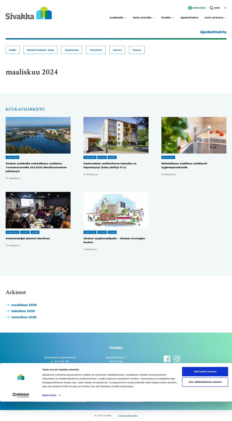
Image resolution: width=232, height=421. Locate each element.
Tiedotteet (95, 50)
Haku (217, 8)
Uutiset (117, 50)
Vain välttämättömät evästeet (205, 401)
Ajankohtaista (189, 17)
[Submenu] (126, 17)
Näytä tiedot (49, 414)
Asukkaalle (116, 17)
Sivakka (166, 17)
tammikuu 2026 (24, 317)
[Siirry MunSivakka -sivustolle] (197, 7)
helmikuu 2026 (23, 311)
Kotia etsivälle (142, 17)
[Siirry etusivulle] (29, 12)
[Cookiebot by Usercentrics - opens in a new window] (21, 414)
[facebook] (167, 358)
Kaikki (12, 50)
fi (225, 8)
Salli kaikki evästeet (205, 391)
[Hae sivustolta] (215, 8)
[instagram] (177, 358)
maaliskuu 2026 (24, 305)
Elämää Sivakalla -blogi (40, 50)
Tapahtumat (72, 50)
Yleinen (136, 50)
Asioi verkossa (214, 17)
